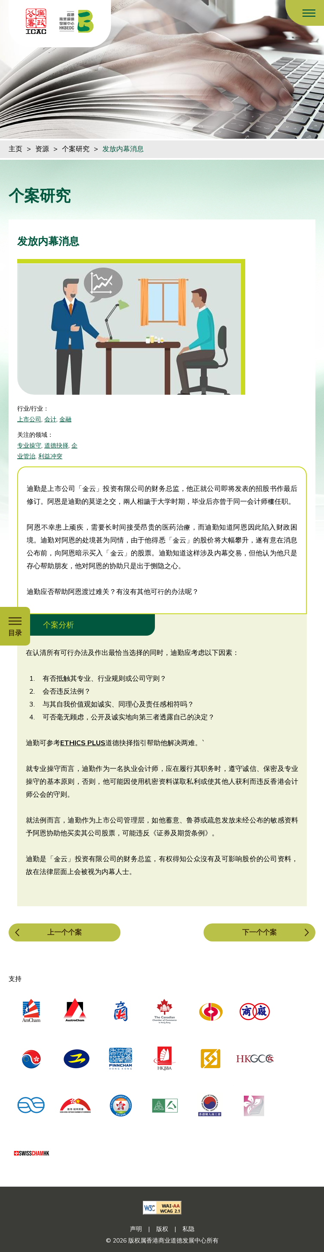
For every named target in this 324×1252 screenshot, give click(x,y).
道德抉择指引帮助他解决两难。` (155, 743)
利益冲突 (50, 456)
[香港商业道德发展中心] (76, 21)
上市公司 (29, 419)
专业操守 (29, 446)
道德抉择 (56, 446)
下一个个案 (259, 932)
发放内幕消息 (123, 149)
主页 (15, 149)
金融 (65, 419)
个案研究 (75, 149)
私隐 (188, 1229)
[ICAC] (36, 21)
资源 (42, 149)
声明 (136, 1229)
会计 (50, 419)
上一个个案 (64, 932)
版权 (162, 1229)
